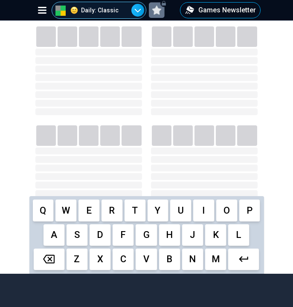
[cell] (43, 210)
